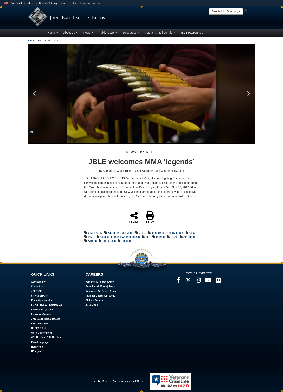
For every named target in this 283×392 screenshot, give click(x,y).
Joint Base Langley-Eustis (167, 232)
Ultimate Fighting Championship (120, 236)
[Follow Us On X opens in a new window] (188, 281)
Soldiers (126, 240)
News (88, 32)
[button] (86, 3)
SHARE (134, 217)
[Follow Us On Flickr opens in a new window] (218, 281)
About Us (70, 32)
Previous (35, 94)
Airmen (92, 240)
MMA (91, 236)
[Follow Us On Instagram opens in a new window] (198, 281)
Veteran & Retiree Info (160, 32)
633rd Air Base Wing (120, 232)
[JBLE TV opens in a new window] (208, 281)
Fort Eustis (109, 240)
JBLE (142, 232)
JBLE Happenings (192, 32)
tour (148, 236)
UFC (192, 232)
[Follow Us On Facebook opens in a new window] (178, 281)
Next (248, 94)
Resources (131, 32)
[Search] (226, 11)
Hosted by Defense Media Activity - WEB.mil (116, 381)
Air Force (189, 236)
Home (53, 32)
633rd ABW (95, 232)
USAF (174, 236)
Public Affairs (108, 32)
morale (160, 236)
